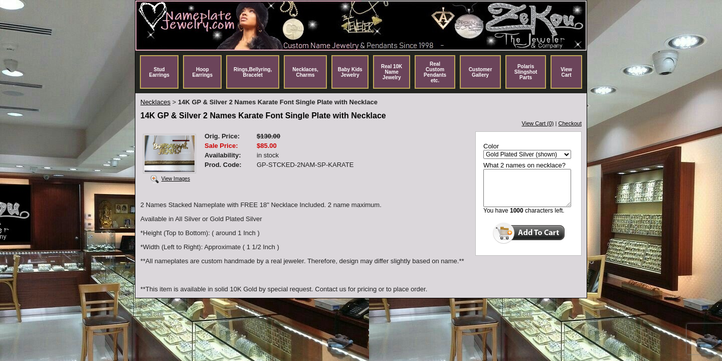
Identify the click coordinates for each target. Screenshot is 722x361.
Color (491, 146)
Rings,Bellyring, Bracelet (253, 72)
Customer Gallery (480, 72)
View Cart (566, 72)
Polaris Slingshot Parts (525, 72)
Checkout (570, 123)
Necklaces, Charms (305, 72)
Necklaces (155, 102)
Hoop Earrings (202, 72)
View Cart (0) (538, 123)
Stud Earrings (159, 72)
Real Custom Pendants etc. (435, 72)
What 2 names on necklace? (524, 165)
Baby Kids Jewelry (350, 72)
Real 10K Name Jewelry (391, 72)
